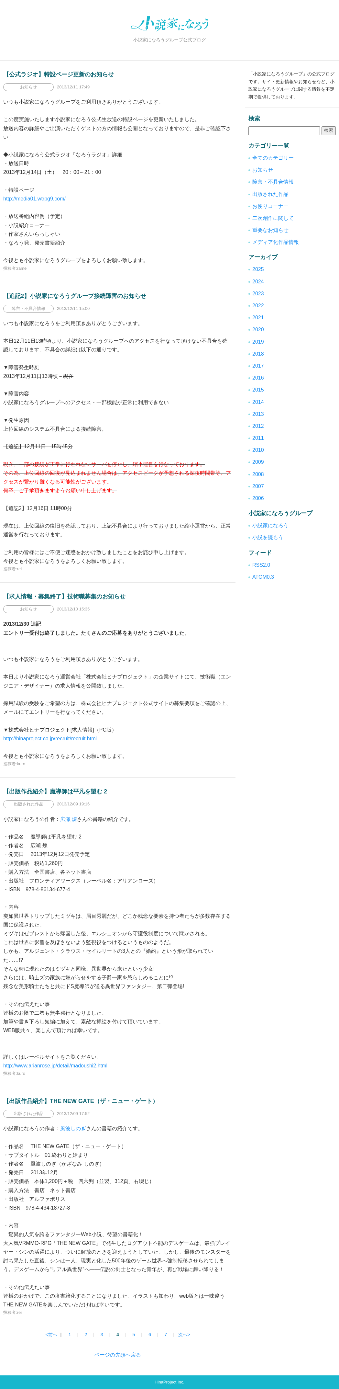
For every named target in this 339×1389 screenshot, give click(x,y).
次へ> (184, 1334)
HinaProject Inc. (169, 1382)
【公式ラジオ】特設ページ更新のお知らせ (58, 74)
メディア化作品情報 (275, 242)
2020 (258, 329)
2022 (258, 305)
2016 (258, 378)
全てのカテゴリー (273, 158)
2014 (258, 402)
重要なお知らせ (270, 230)
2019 (258, 342)
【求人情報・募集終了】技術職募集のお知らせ (64, 596)
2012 (258, 426)
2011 (258, 438)
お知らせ (262, 170)
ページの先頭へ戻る (117, 1355)
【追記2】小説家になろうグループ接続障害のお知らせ (74, 296)
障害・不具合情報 (273, 182)
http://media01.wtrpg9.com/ (34, 198)
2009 (258, 462)
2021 (258, 317)
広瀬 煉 (68, 819)
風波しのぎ (73, 1128)
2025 (258, 269)
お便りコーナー (270, 206)
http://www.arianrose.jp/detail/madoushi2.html (55, 1065)
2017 (258, 366)
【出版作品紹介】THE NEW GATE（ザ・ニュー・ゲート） (80, 1101)
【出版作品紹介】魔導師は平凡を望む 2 (55, 791)
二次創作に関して (273, 218)
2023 (258, 293)
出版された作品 (270, 194)
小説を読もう (267, 537)
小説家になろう (270, 525)
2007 (258, 486)
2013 (258, 414)
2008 (258, 474)
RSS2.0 (261, 565)
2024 (258, 281)
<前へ (51, 1334)
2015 (258, 390)
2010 (258, 450)
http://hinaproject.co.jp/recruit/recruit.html (50, 738)
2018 (258, 354)
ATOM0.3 (263, 577)
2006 (258, 498)
